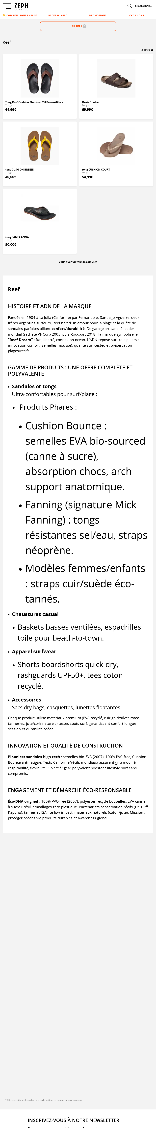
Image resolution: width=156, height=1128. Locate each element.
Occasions (136, 15)
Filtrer (79, 26)
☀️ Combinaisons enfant (20, 15)
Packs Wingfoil (59, 15)
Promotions (97, 15)
